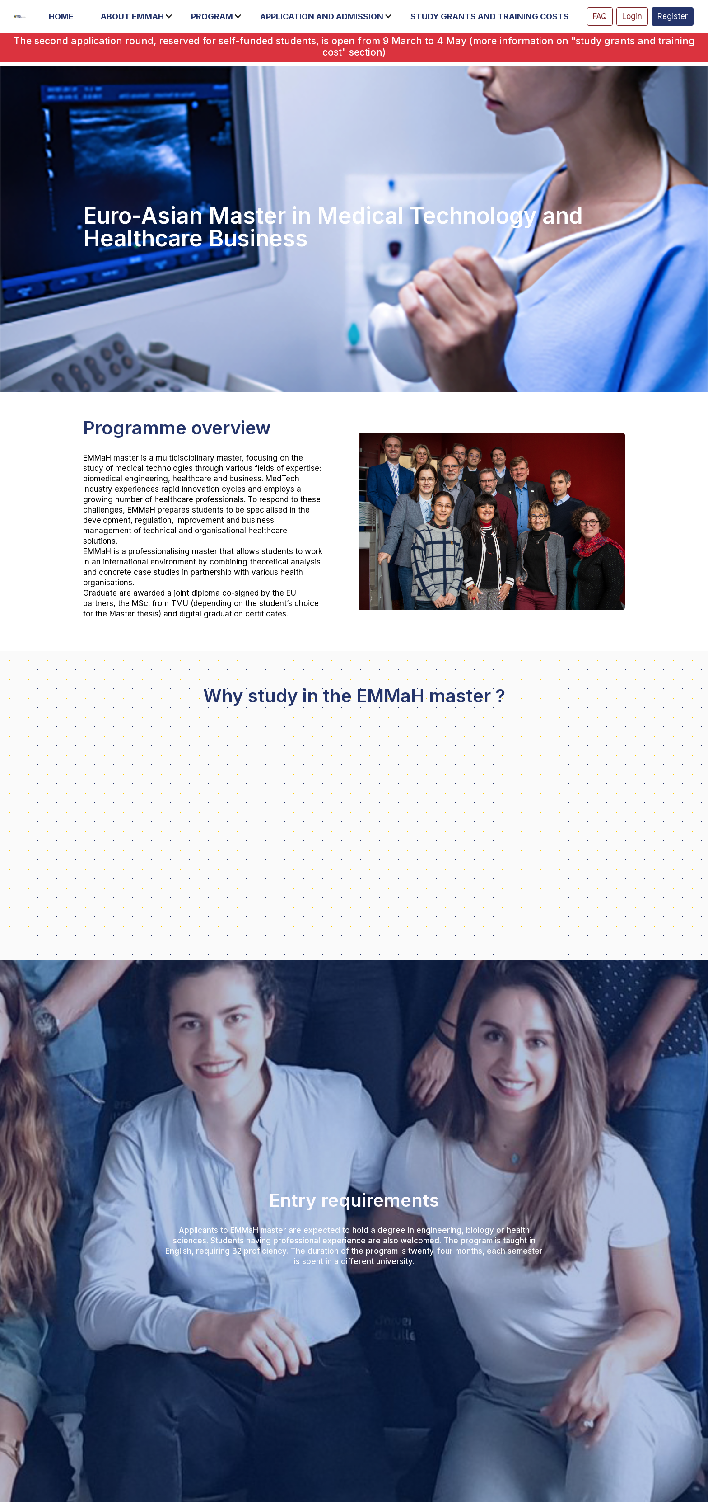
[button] (66, 16)
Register (672, 16)
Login (632, 16)
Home (61, 16)
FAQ (600, 16)
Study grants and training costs (489, 16)
